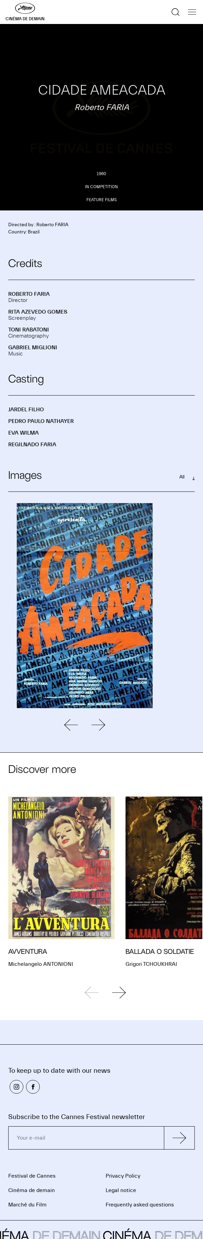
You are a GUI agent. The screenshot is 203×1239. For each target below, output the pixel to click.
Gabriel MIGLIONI (32, 347)
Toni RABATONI (28, 330)
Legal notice (121, 1190)
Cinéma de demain (31, 1190)
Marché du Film (27, 1205)
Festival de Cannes (32, 1176)
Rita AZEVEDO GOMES (37, 312)
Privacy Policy (123, 1176)
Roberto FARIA (29, 294)
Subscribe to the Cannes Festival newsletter (76, 1117)
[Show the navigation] (192, 12)
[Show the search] (175, 12)
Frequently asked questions (140, 1205)
